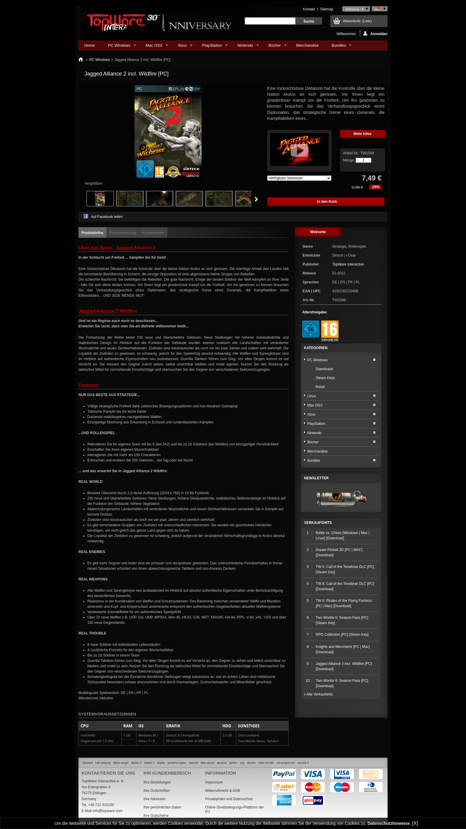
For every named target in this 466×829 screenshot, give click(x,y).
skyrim (251, 762)
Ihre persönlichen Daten (162, 807)
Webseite (318, 232)
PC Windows (119, 47)
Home (89, 45)
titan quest (207, 762)
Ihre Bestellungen (157, 782)
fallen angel (120, 762)
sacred (193, 762)
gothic (233, 762)
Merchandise (307, 45)
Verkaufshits (318, 523)
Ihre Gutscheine (156, 816)
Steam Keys (325, 378)
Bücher (274, 47)
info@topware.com (107, 811)
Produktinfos (92, 233)
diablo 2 (149, 762)
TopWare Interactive (348, 264)
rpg (242, 762)
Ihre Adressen (154, 799)
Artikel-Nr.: (351, 153)
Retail (320, 387)
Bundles (339, 47)
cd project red (286, 762)
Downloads (324, 369)
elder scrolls (266, 762)
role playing (102, 762)
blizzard (87, 762)
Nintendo (245, 47)
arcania (222, 762)
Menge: (349, 160)
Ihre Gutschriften (156, 791)
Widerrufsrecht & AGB (222, 791)
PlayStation (212, 47)
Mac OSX (154, 47)
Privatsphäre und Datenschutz (229, 799)
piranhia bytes (177, 762)
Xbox (182, 47)
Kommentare (153, 233)
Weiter (256, 199)
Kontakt (309, 9)
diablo (161, 762)
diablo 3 (136, 762)
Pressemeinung (123, 233)
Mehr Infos (363, 134)
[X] (415, 823)
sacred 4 (303, 762)
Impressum (214, 782)
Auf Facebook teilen (106, 217)
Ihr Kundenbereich (167, 772)
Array (299, 178)
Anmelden (375, 33)
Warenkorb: (357, 21)
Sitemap (326, 9)
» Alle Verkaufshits (318, 694)
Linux (311, 396)
